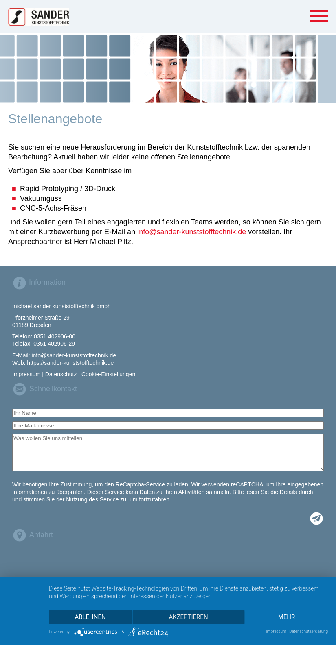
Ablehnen (90, 617)
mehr (286, 617)
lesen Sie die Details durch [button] (279, 492)
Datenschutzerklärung (308, 631)
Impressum (276, 631)
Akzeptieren (188, 617)
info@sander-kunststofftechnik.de (191, 232)
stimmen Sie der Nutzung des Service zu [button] (74, 499)
